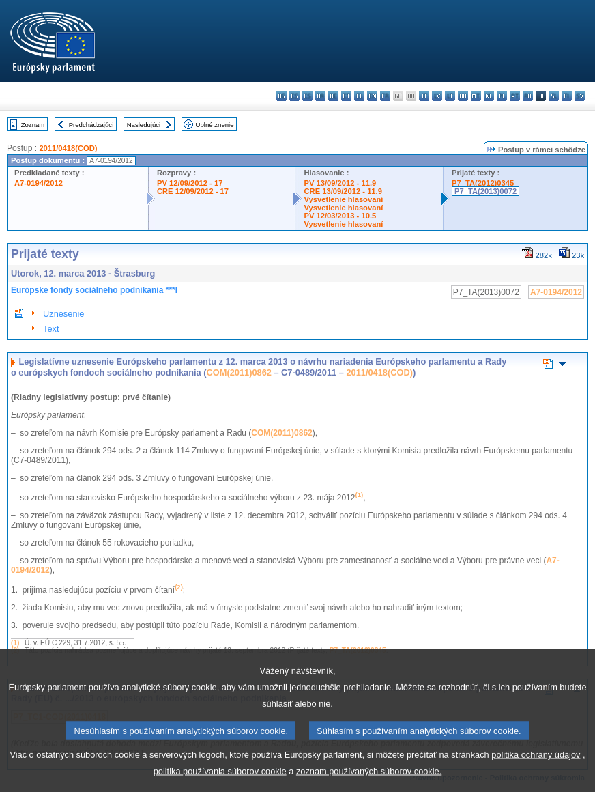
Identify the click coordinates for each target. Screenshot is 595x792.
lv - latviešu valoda (437, 96)
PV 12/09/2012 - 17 (189, 183)
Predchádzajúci (91, 124)
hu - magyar (463, 96)
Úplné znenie (215, 124)
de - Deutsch (333, 96)
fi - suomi (567, 96)
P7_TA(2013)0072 (485, 191)
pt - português (515, 96)
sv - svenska (580, 96)
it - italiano (424, 96)
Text (51, 329)
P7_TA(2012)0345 (483, 183)
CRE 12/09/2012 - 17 (193, 191)
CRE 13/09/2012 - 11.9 (342, 191)
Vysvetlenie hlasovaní (343, 199)
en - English (372, 96)
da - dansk (320, 96)
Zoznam (33, 124)
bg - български (281, 96)
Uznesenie (63, 314)
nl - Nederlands (489, 96)
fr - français (385, 96)
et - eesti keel (346, 96)
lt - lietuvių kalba (450, 96)
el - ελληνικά (359, 96)
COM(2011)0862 (239, 372)
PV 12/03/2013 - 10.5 (340, 216)
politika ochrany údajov (535, 770)
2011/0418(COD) (68, 148)
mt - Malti (476, 96)
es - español (294, 96)
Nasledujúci (144, 124)
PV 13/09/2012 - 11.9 (340, 183)
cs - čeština (307, 96)
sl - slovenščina (554, 96)
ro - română (528, 96)
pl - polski (502, 96)
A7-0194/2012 (38, 183)
